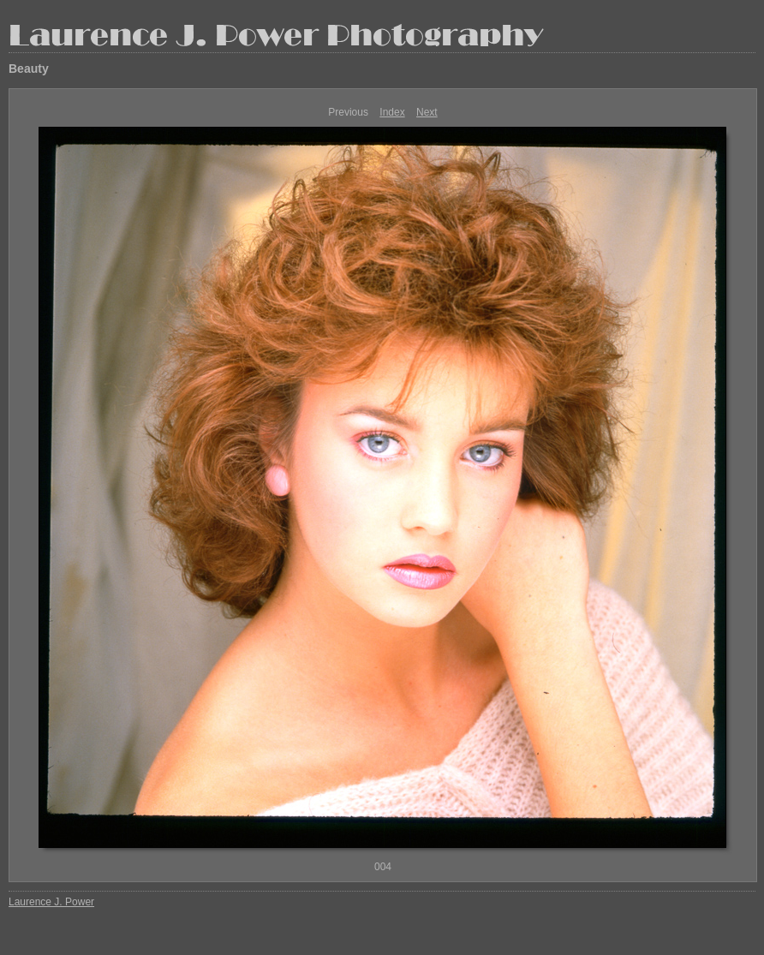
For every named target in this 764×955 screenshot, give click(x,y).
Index (391, 112)
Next (427, 112)
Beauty (29, 68)
